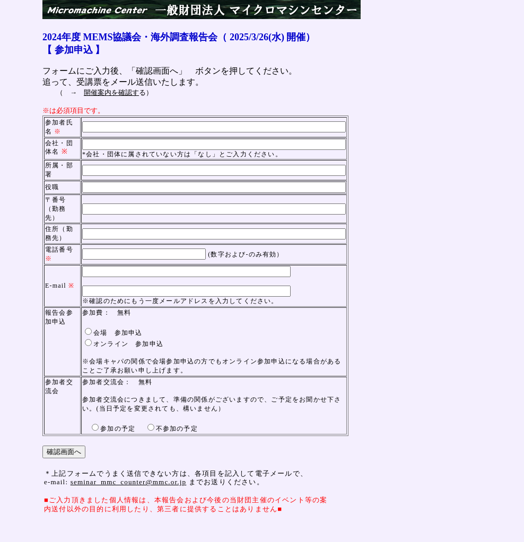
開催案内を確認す (111, 92)
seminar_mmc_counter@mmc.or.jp (129, 482)
